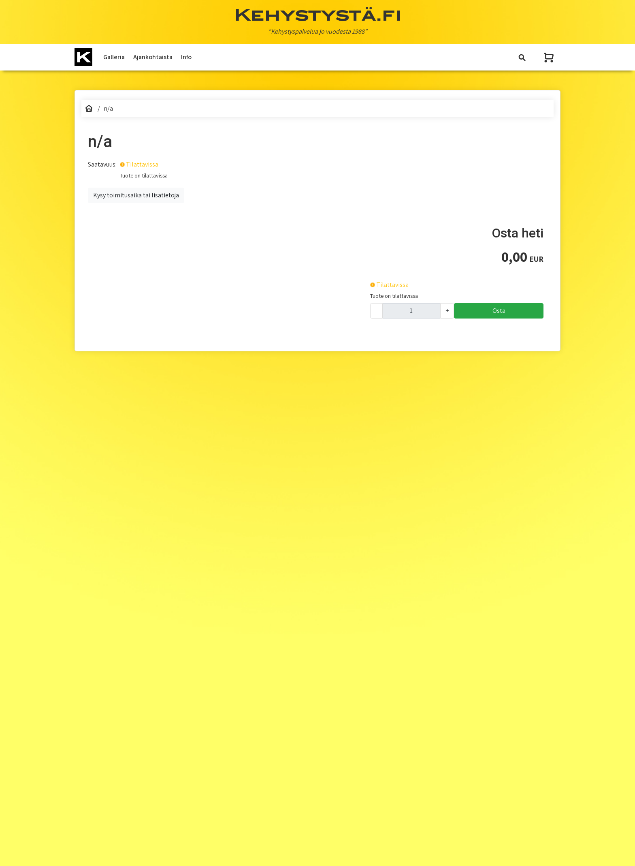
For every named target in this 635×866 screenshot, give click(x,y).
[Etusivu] (88, 108)
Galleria (114, 57)
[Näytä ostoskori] (549, 57)
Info (186, 57)
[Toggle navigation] (522, 57)
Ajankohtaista (153, 57)
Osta (498, 310)
